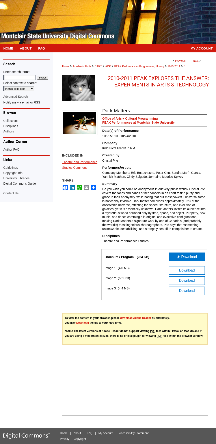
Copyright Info (12, 173)
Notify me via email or (21, 102)
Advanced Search (15, 96)
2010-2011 (174, 66)
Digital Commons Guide (19, 183)
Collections (10, 120)
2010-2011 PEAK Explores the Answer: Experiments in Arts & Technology (158, 81)
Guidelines (10, 167)
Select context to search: (20, 83)
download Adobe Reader (135, 318)
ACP (108, 66)
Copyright (80, 438)
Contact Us (11, 193)
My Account (106, 433)
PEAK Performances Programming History (139, 66)
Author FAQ (11, 149)
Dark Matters (116, 110)
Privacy (64, 438)
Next (196, 60)
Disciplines (10, 126)
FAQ (90, 433)
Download (187, 257)
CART (98, 66)
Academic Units (82, 66)
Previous (180, 60)
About (77, 433)
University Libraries (16, 178)
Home (65, 66)
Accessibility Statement (134, 433)
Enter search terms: (16, 72)
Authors (8, 131)
